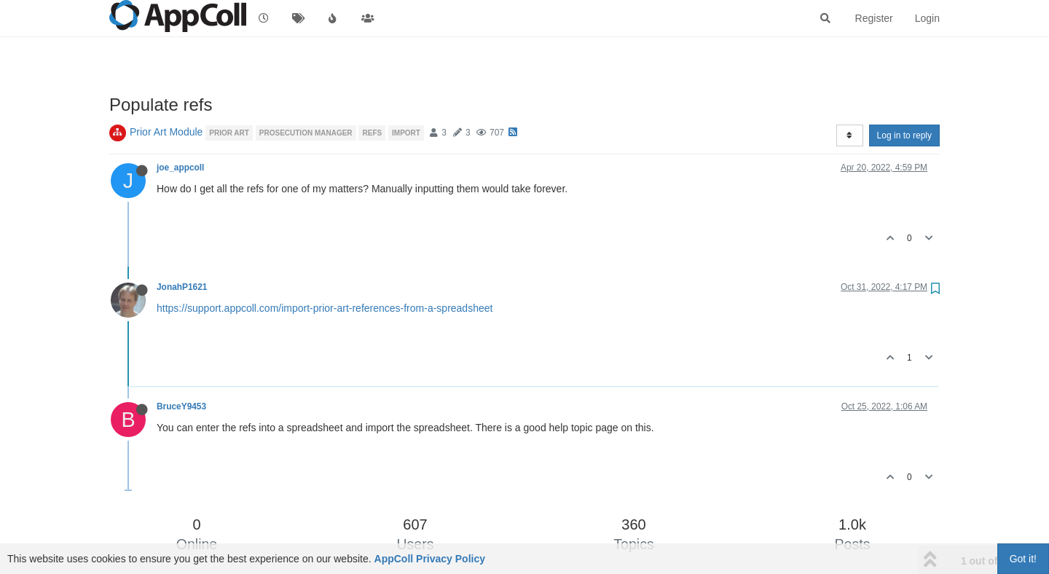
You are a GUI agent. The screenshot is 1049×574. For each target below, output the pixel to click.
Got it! (1023, 559)
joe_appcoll (180, 167)
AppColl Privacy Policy (430, 559)
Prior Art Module (166, 132)
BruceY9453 (181, 406)
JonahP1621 (182, 287)
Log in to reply (904, 135)
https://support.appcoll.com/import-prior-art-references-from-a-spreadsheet (324, 308)
